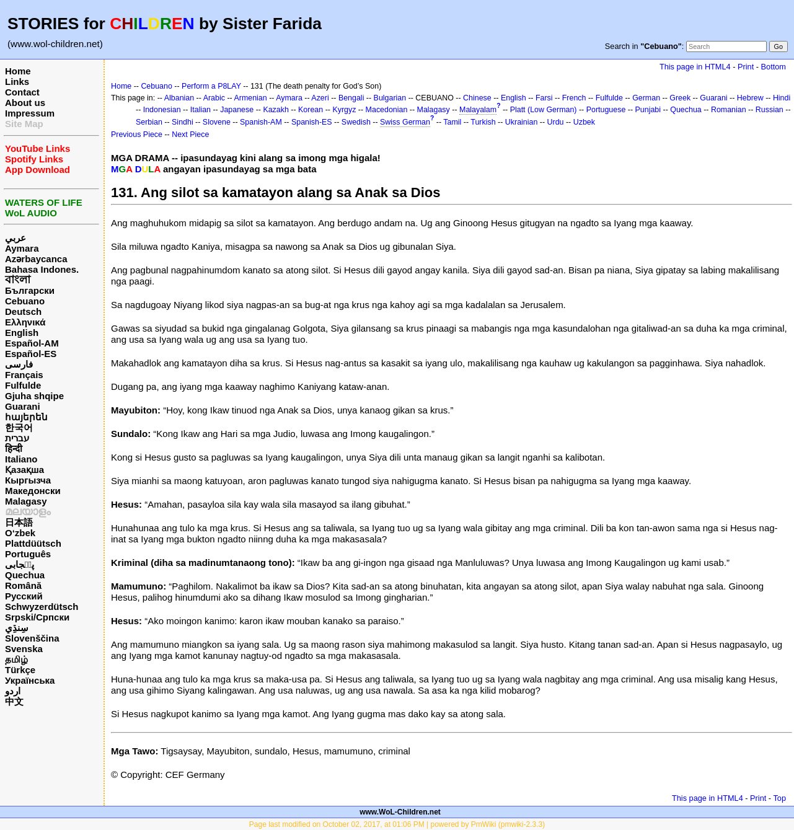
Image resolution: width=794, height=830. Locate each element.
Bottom (773, 66)
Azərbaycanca (36, 259)
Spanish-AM (261, 122)
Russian (769, 109)
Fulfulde (23, 385)
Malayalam (477, 109)
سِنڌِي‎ (17, 627)
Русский (24, 596)
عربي (15, 237)
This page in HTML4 (695, 66)
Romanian (728, 109)
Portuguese (606, 109)
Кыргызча (28, 480)
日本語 (19, 522)
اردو (12, 691)
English (21, 332)
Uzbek (584, 122)
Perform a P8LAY (211, 86)
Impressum (30, 113)
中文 (14, 701)
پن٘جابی (19, 564)
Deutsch (23, 311)
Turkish (482, 122)
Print (746, 66)
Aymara (21, 248)
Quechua (25, 575)
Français (24, 374)
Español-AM (32, 343)
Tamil (452, 122)
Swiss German (405, 122)
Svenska (24, 648)
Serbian (149, 122)
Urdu (555, 122)
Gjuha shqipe (34, 396)
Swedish (356, 122)
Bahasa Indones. (42, 269)
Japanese (237, 109)
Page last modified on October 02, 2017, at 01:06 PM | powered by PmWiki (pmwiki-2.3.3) (397, 824)
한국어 (19, 427)
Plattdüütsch (33, 543)
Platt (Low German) (543, 109)
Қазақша (24, 469)
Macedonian (387, 109)
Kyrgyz (344, 109)
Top (779, 798)
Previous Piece (136, 134)
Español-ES (30, 353)
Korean (310, 109)
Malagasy (26, 501)
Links (17, 81)
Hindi (781, 98)
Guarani (22, 406)
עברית (17, 438)
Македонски (33, 490)
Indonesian (162, 109)
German (646, 98)
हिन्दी (13, 448)
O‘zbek (20, 533)
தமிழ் (16, 659)
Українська (30, 680)
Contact (22, 92)
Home (18, 71)
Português (28, 554)
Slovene (217, 122)
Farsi (544, 98)
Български (30, 290)
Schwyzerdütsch (41, 606)
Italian (200, 109)
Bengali (351, 98)
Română (23, 585)
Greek (679, 98)
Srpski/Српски (37, 617)
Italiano (21, 459)
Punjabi (648, 109)
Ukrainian (521, 122)
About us (25, 102)
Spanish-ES (311, 122)
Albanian (179, 98)
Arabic (214, 98)
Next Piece (190, 134)
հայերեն (26, 417)
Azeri (320, 98)
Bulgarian (390, 98)
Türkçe (20, 669)
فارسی (19, 364)
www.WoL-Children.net (400, 812)
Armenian (250, 98)
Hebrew (750, 98)
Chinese (477, 98)
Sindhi (182, 122)
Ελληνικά (25, 322)
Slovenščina (32, 638)
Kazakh (276, 109)
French (574, 98)
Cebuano (25, 301)
